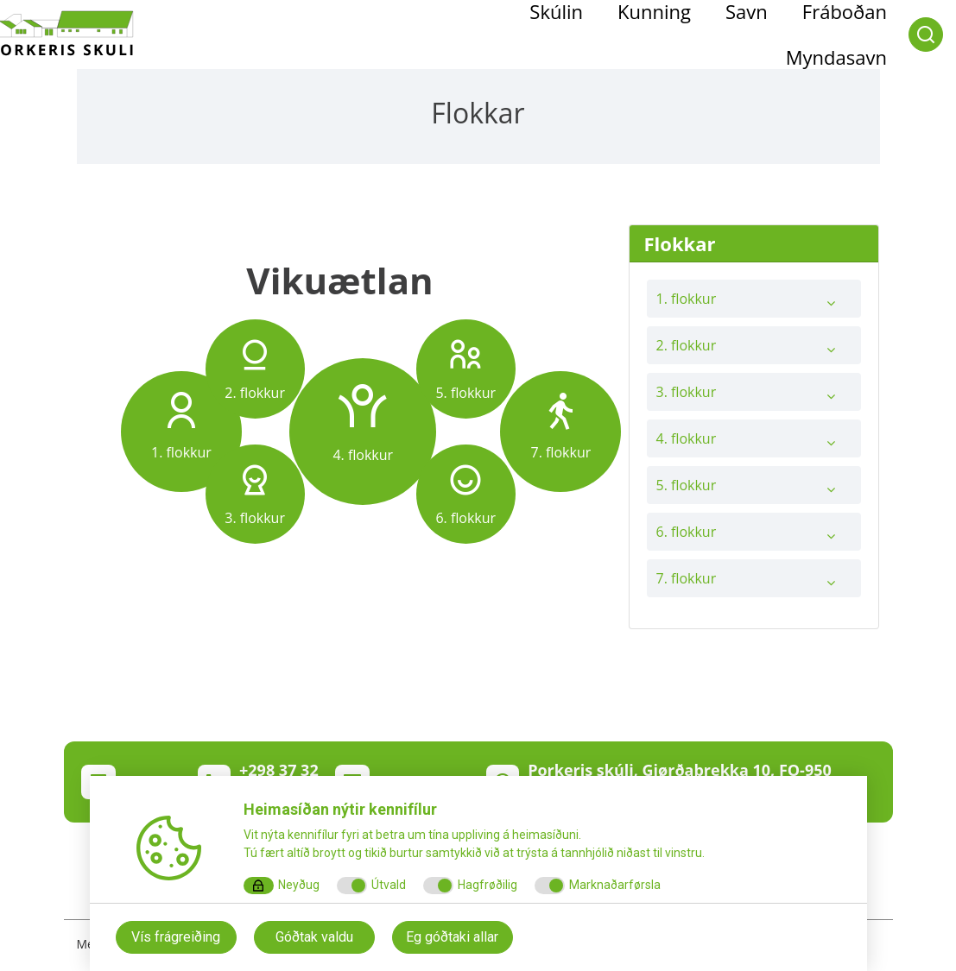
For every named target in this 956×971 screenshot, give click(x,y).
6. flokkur (753, 536)
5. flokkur (753, 489)
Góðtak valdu (314, 937)
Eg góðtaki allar (452, 937)
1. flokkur (753, 303)
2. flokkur (753, 349)
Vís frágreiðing (175, 937)
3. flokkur (753, 396)
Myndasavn (836, 57)
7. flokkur (753, 582)
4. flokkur (753, 442)
